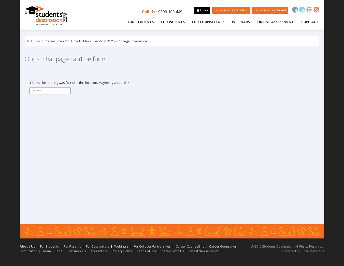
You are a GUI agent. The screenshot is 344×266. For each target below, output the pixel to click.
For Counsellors (208, 21)
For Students (141, 21)
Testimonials (76, 251)
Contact (309, 21)
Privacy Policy (122, 251)
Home (35, 41)
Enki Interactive (313, 251)
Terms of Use (147, 251)
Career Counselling (190, 246)
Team (47, 251)
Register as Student (231, 10)
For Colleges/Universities (152, 246)
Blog (59, 251)
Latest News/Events (203, 251)
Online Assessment (275, 21)
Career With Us (173, 251)
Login (202, 10)
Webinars (241, 21)
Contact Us (99, 251)
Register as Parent (270, 10)
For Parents (173, 21)
